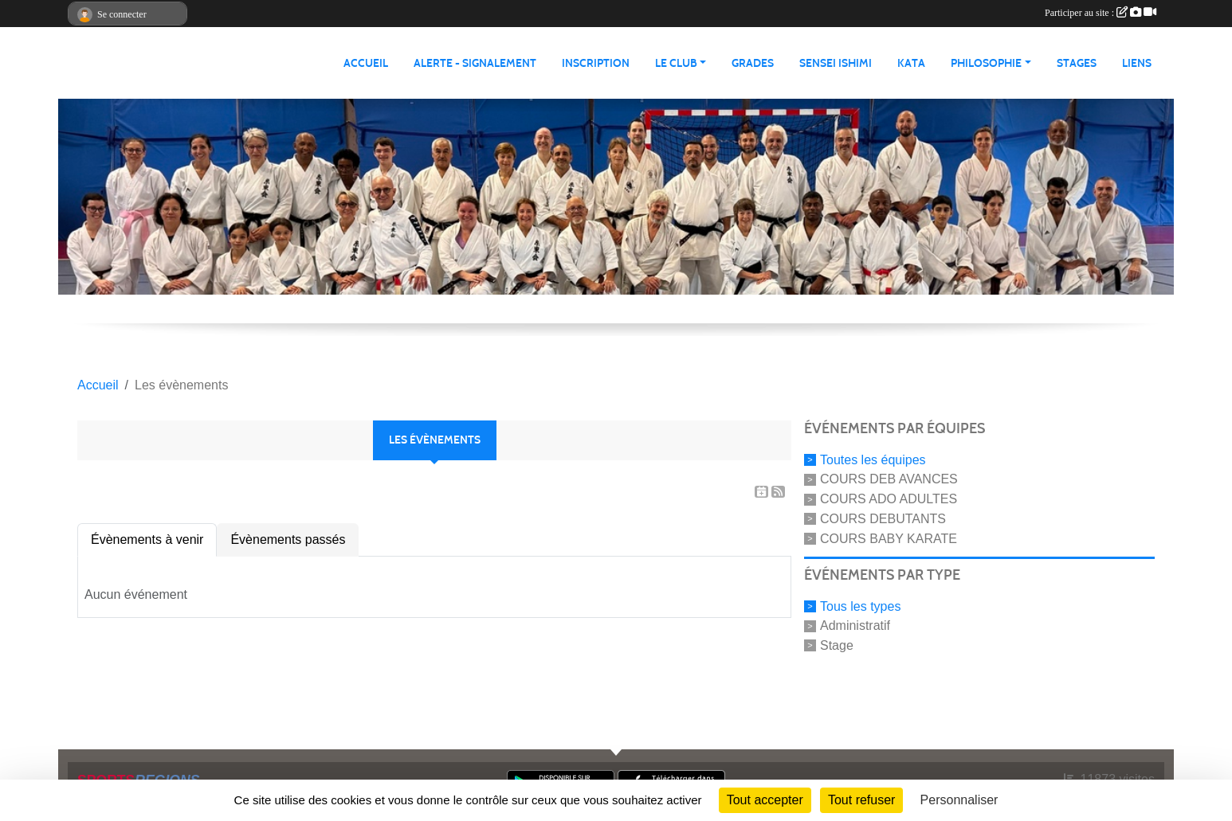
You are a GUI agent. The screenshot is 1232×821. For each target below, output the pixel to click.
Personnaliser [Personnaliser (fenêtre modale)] (959, 800)
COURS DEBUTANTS (883, 519)
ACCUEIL (365, 63)
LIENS (1137, 63)
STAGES (1077, 63)
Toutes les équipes (873, 459)
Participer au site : (1100, 12)
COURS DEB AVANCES (889, 479)
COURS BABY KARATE (888, 538)
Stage (836, 645)
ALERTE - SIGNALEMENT (475, 63)
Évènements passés (287, 539)
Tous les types (860, 605)
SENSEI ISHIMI (835, 63)
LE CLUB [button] (676, 63)
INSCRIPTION (596, 63)
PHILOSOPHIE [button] (986, 63)
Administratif (855, 625)
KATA (911, 63)
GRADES (753, 63)
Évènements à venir (147, 539)
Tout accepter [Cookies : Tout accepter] (765, 800)
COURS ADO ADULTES (888, 499)
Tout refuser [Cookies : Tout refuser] (861, 800)
